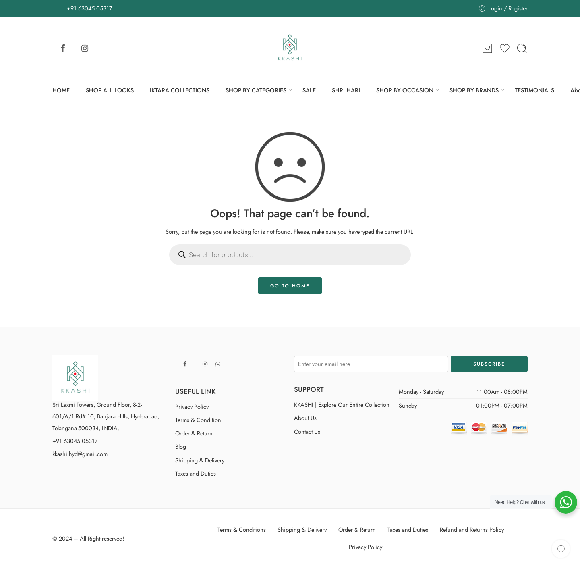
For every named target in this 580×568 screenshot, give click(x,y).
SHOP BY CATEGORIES (256, 90)
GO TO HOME (290, 285)
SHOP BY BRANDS (474, 90)
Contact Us (307, 431)
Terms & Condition (198, 420)
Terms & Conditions (242, 529)
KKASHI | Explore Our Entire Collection (341, 404)
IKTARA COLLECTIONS (179, 90)
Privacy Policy (192, 406)
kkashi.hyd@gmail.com (80, 453)
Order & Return (194, 433)
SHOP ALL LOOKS (110, 90)
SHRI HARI (346, 90)
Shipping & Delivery (199, 460)
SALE (309, 90)
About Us (305, 418)
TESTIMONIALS (534, 90)
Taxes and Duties (195, 473)
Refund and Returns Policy (472, 529)
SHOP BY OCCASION (404, 90)
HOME (61, 90)
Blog (180, 446)
